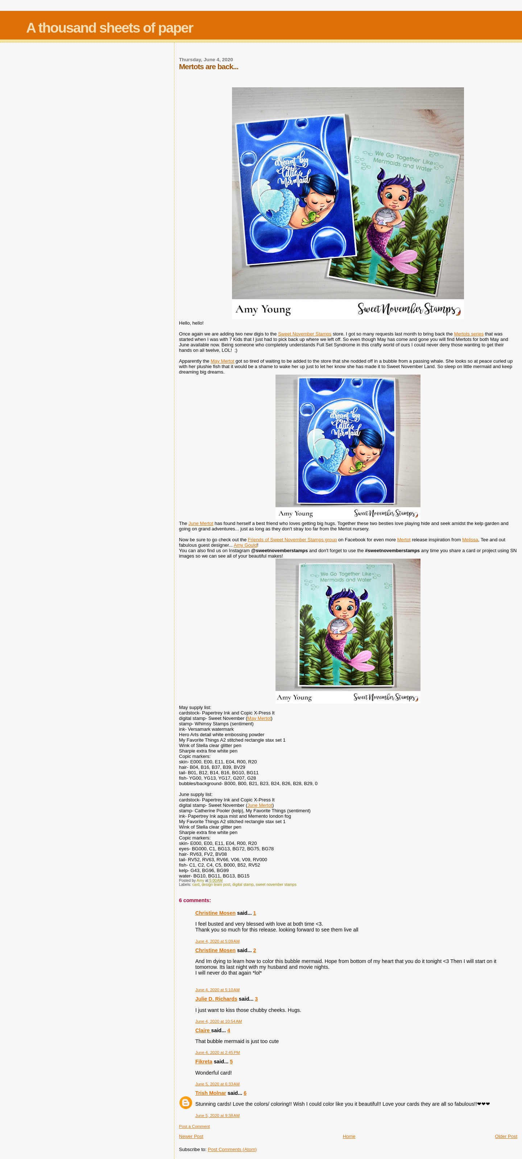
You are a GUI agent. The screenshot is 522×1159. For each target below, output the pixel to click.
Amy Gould (245, 545)
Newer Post (191, 1136)
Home (349, 1136)
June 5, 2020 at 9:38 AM (217, 1115)
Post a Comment (194, 1126)
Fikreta (203, 1061)
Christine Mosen (215, 913)
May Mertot (222, 361)
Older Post (506, 1136)
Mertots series (469, 334)
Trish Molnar (210, 1093)
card (195, 885)
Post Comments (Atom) (232, 1149)
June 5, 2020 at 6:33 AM (217, 1084)
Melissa (470, 539)
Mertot (404, 539)
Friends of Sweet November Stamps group (292, 539)
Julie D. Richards (216, 999)
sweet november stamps (276, 885)
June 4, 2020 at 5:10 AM (217, 990)
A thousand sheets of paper (109, 28)
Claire (203, 1030)
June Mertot (201, 523)
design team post (216, 885)
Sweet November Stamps (304, 334)
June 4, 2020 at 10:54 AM (218, 1021)
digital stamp (242, 885)
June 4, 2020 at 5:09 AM (217, 941)
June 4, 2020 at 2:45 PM (217, 1052)
